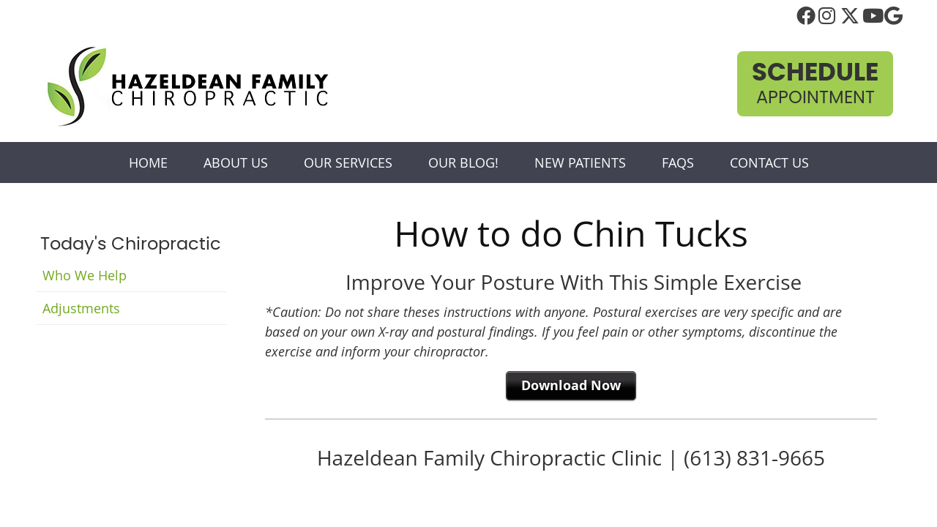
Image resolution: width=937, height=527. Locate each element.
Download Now (571, 385)
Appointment (815, 84)
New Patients (580, 162)
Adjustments (81, 308)
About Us (236, 162)
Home (148, 162)
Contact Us (769, 162)
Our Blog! (463, 162)
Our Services (348, 162)
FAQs (678, 162)
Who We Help (84, 275)
